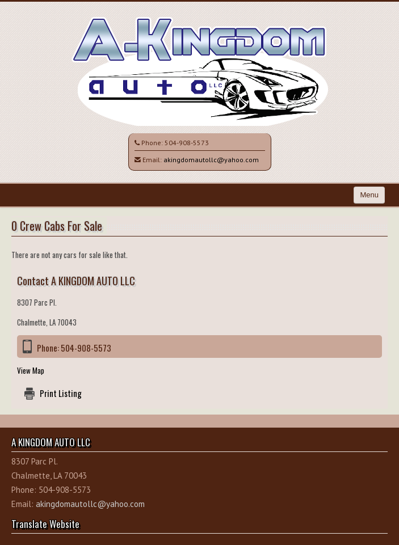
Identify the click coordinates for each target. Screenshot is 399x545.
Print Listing (61, 393)
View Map (30, 370)
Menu (369, 195)
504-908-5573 (187, 142)
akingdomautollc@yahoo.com (211, 159)
